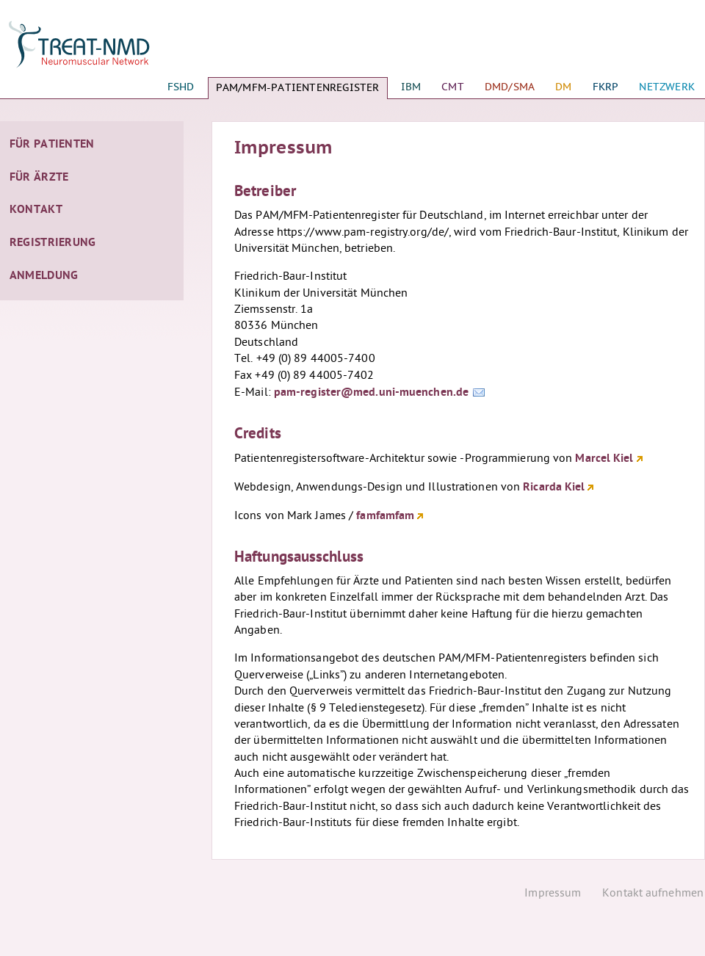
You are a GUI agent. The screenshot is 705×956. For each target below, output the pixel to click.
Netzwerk (667, 87)
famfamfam (385, 516)
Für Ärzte (39, 177)
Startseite (92, 51)
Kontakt (36, 210)
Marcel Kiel (604, 459)
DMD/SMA (510, 87)
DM (563, 87)
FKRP (606, 87)
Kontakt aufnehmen (653, 894)
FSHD (181, 87)
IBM (411, 87)
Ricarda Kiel (554, 487)
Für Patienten (52, 144)
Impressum (552, 894)
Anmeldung (44, 276)
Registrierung (53, 243)
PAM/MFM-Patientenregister (298, 88)
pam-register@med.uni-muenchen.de (371, 392)
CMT (452, 87)
